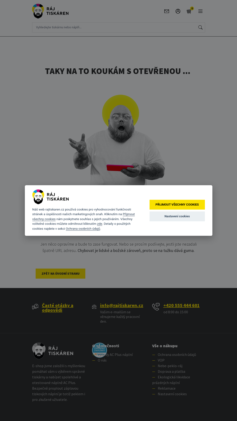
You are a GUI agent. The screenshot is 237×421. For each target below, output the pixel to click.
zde (99, 223)
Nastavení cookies (177, 216)
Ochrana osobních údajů (83, 228)
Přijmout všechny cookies (177, 204)
